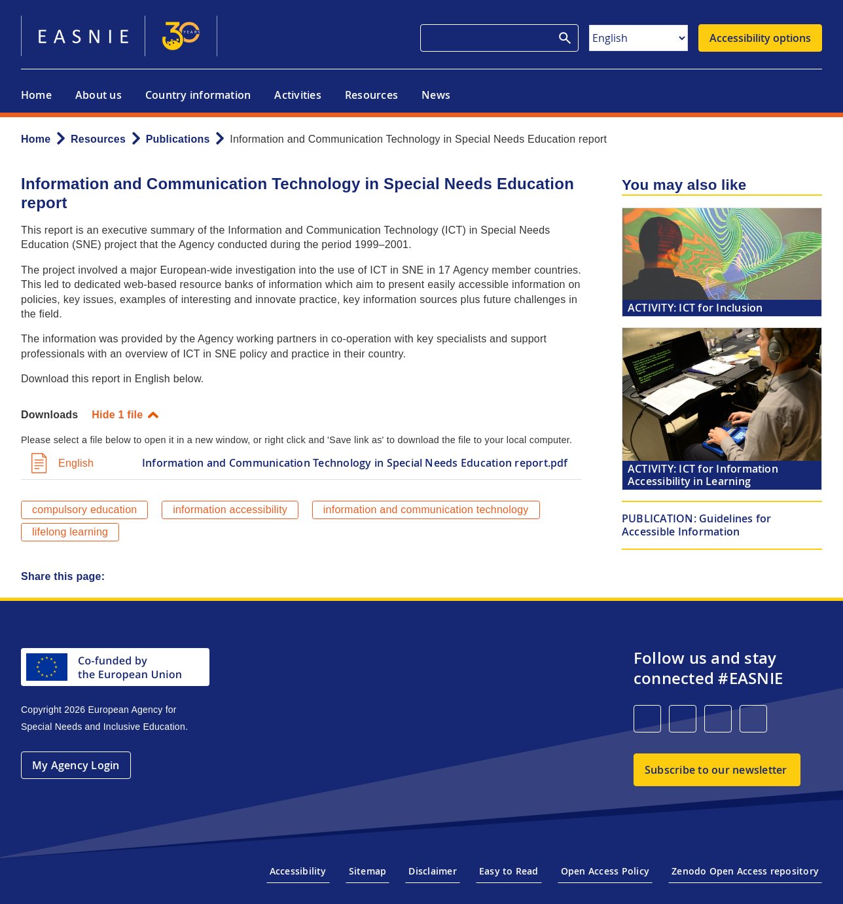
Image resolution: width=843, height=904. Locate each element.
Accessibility (298, 871)
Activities (297, 95)
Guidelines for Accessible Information (697, 524)
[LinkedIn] (647, 718)
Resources (371, 95)
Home (36, 95)
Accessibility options (760, 38)
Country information (198, 95)
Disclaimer (432, 871)
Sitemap (368, 871)
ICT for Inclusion (695, 307)
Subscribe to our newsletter (716, 770)
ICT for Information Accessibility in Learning (703, 474)
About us (98, 95)
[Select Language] (638, 38)
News (436, 95)
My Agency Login (76, 765)
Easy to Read (509, 871)
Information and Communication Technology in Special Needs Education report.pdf (355, 463)
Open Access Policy (605, 871)
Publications (178, 139)
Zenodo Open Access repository (745, 871)
